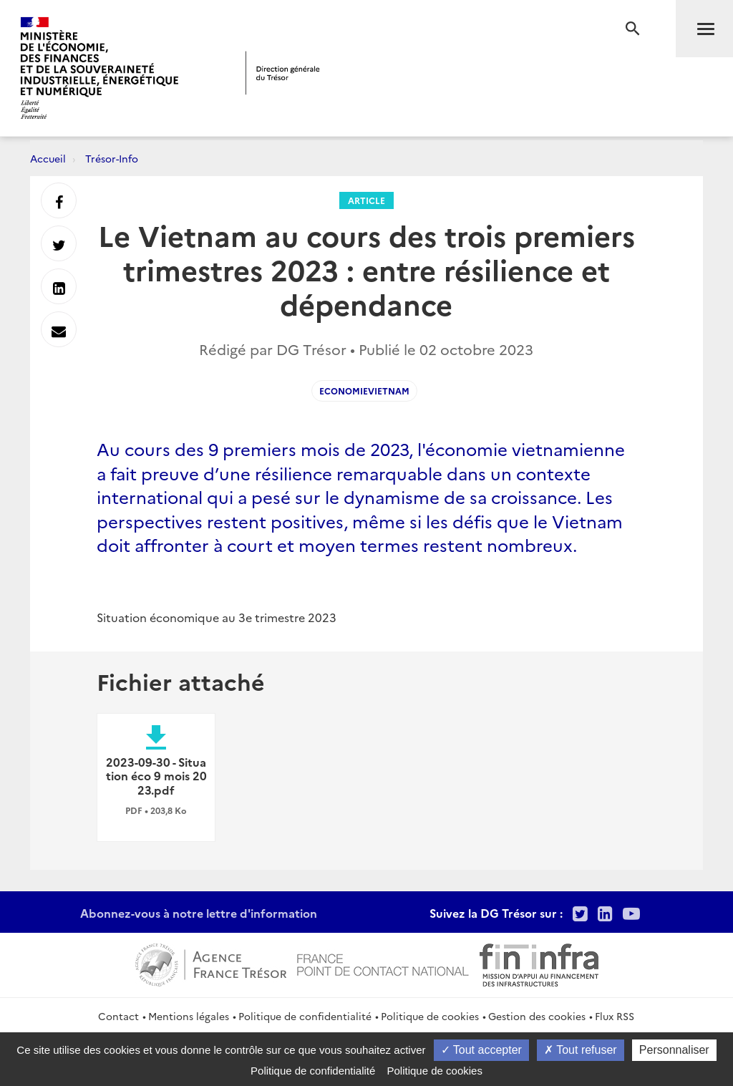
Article (366, 200)
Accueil (48, 158)
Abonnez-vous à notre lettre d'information (198, 912)
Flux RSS (614, 1016)
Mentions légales (188, 1016)
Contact (118, 1016)
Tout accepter (481, 1050)
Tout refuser (580, 1050)
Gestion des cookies (537, 1016)
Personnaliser (674, 1050)
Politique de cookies (430, 1016)
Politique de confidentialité (305, 1016)
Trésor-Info (111, 158)
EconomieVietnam (364, 390)
